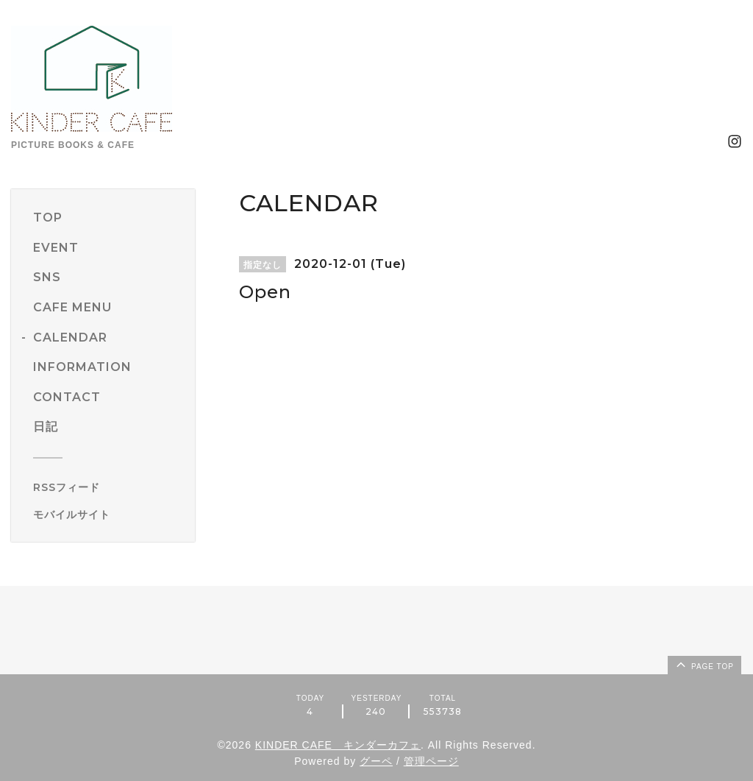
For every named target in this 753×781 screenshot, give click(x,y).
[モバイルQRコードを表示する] (108, 514)
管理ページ (431, 761)
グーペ (376, 761)
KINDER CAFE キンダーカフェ (338, 745)
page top (704, 664)
